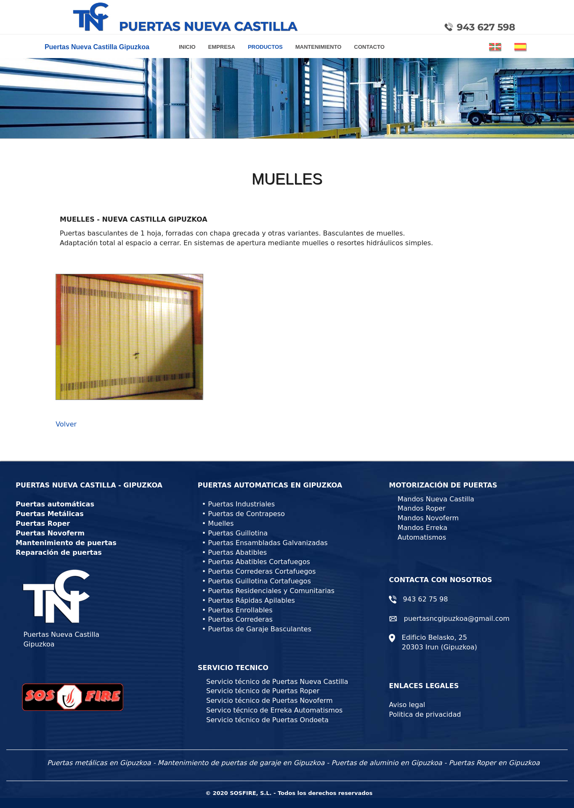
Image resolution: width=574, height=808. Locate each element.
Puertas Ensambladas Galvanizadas (267, 543)
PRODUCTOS (265, 47)
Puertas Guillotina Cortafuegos (259, 581)
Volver (66, 424)
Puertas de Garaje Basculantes (259, 629)
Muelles (221, 523)
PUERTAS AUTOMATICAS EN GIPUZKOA (270, 485)
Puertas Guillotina (238, 533)
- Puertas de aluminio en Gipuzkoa (384, 763)
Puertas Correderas (240, 619)
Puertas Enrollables (240, 610)
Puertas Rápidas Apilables (251, 600)
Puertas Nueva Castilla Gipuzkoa (95, 46)
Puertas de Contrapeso (246, 514)
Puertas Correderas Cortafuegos (262, 571)
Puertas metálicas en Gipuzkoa (99, 763)
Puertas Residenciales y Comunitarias (271, 591)
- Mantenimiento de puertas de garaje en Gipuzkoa (238, 763)
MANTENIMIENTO (318, 47)
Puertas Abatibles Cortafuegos (259, 562)
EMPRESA (221, 47)
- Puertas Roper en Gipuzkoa (492, 763)
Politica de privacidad (425, 714)
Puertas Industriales (241, 504)
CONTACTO (369, 47)
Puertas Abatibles (237, 552)
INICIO (190, 46)
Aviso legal (407, 705)
